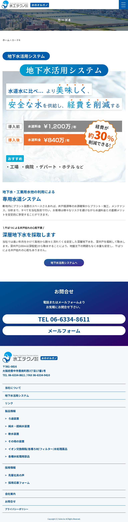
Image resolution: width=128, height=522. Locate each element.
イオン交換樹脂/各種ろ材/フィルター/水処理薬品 (37, 449)
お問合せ (10, 501)
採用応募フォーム (19, 483)
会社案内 (10, 494)
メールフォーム (64, 330)
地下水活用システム (17, 395)
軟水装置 (13, 434)
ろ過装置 (13, 418)
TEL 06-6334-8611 (64, 319)
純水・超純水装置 (19, 426)
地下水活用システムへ (64, 263)
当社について (13, 388)
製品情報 (10, 411)
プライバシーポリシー (16, 509)
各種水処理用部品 (19, 456)
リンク (9, 403)
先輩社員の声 (16, 475)
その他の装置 (16, 441)
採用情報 (10, 467)
